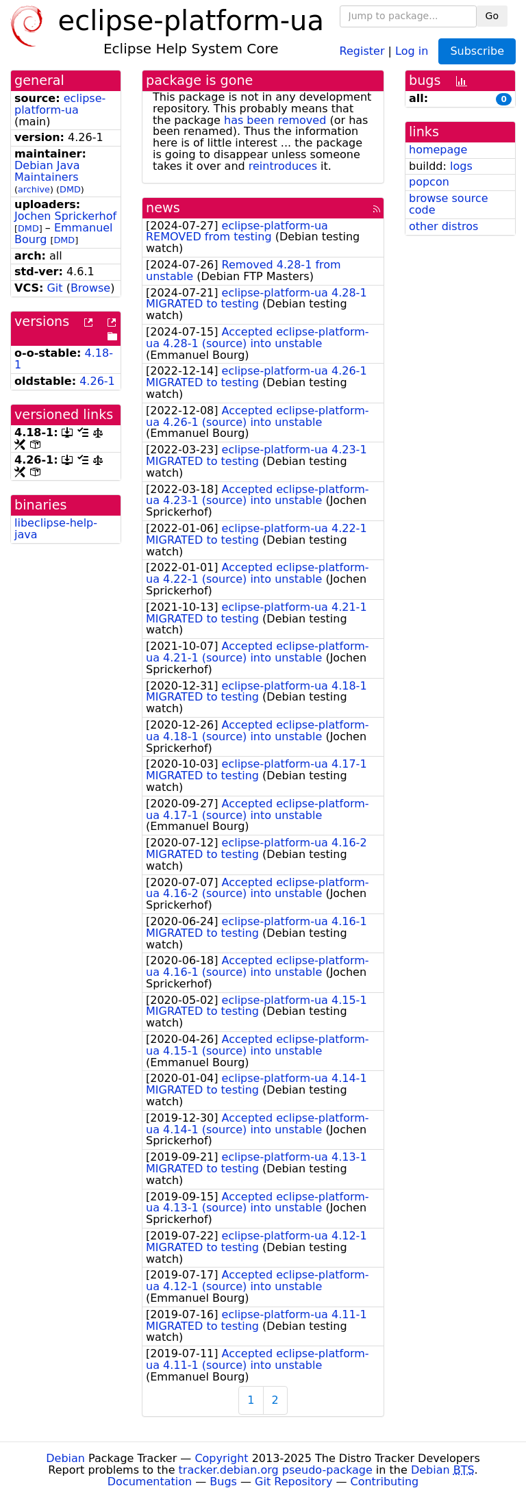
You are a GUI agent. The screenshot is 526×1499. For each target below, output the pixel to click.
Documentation (150, 1481)
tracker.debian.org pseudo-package (276, 1469)
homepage (438, 149)
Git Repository (293, 1481)
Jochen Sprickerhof (65, 216)
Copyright (221, 1458)
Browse (90, 287)
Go (492, 15)
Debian (65, 1458)
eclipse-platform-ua (59, 104)
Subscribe (477, 51)
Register (362, 50)
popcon (429, 181)
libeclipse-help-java (55, 528)
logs (461, 166)
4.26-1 (97, 381)
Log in (411, 50)
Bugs (223, 1481)
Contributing (385, 1481)
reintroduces (283, 166)
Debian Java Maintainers (47, 171)
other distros (443, 226)
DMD (70, 189)
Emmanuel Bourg (63, 233)
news (163, 208)
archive (34, 189)
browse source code (448, 204)
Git (54, 287)
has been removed (275, 120)
